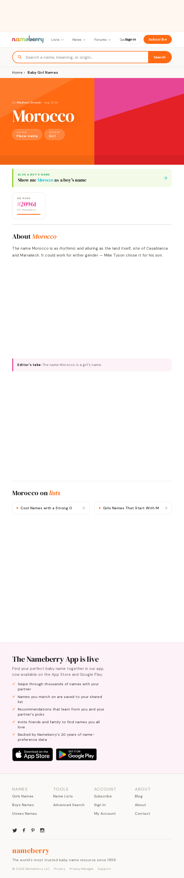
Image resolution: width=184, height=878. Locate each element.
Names (35, 39)
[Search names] (86, 57)
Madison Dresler (29, 102)
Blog (139, 796)
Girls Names (23, 796)
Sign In (130, 39)
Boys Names (23, 805)
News (79, 39)
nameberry (31, 850)
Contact (142, 813)
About (140, 805)
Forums (102, 39)
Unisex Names (24, 813)
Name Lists (63, 796)
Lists (57, 39)
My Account (105, 813)
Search (160, 57)
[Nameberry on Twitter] (14, 829)
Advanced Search (69, 805)
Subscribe (158, 39)
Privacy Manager (81, 869)
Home (17, 72)
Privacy (60, 869)
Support (104, 869)
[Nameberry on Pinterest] (33, 829)
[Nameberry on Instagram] (42, 829)
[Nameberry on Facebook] (23, 829)
